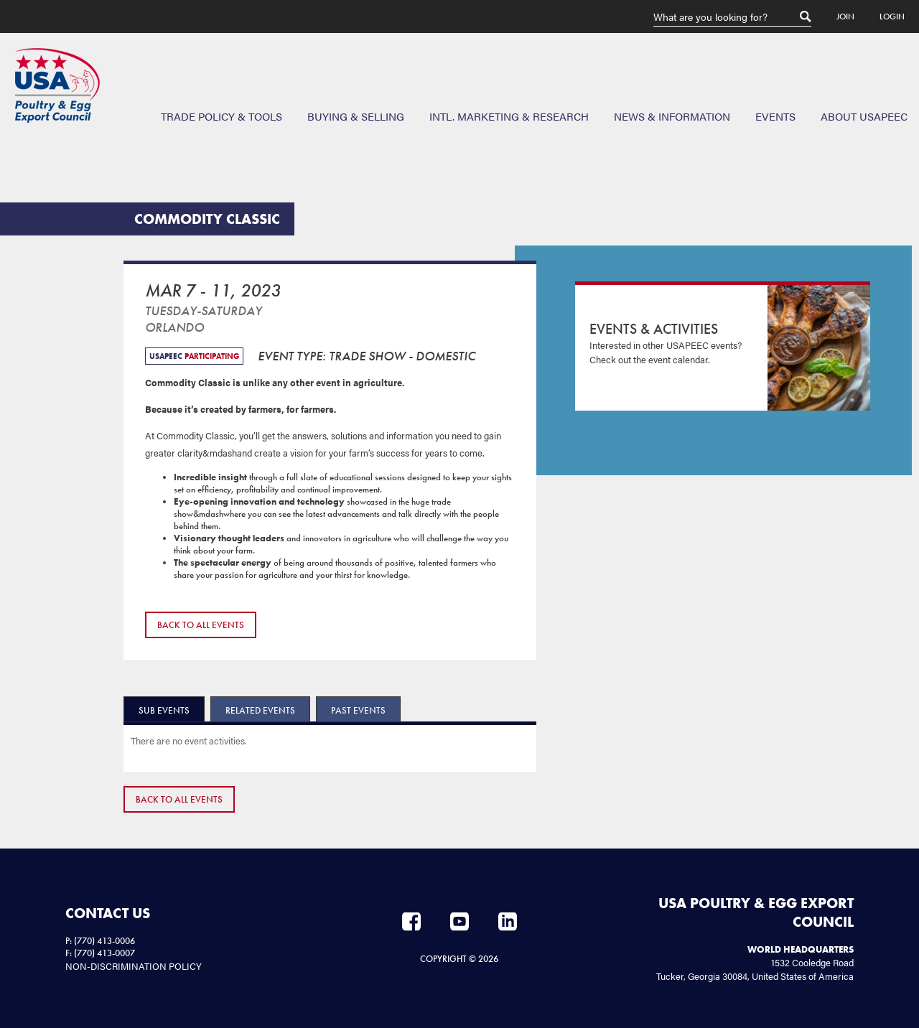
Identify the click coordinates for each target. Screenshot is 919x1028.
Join (845, 16)
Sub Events (164, 710)
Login (892, 16)
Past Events (358, 710)
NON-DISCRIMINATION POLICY (133, 966)
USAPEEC (57, 85)
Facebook (411, 921)
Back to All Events (200, 625)
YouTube (459, 921)
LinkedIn (507, 921)
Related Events (260, 710)
